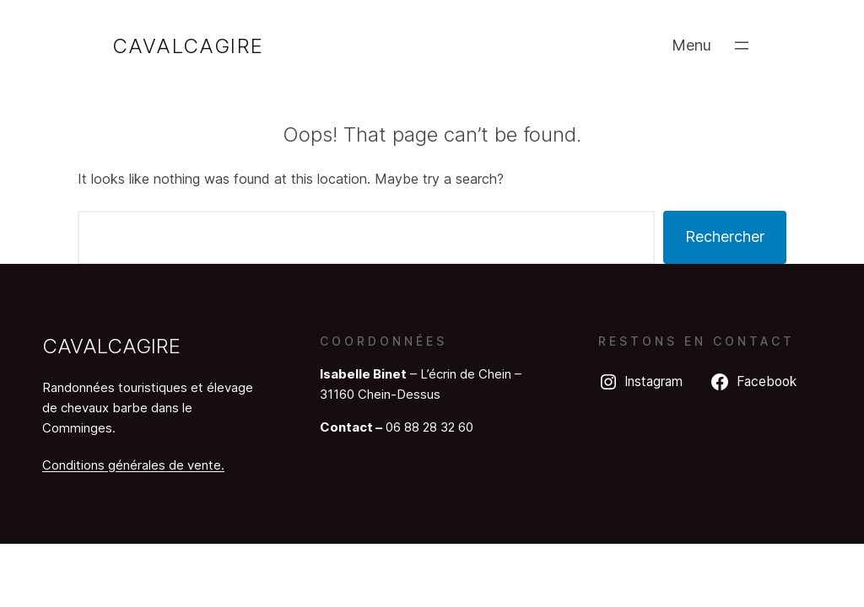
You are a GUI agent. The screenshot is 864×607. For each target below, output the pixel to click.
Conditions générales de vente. (133, 465)
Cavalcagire (187, 46)
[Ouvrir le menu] (742, 45)
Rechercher (724, 236)
